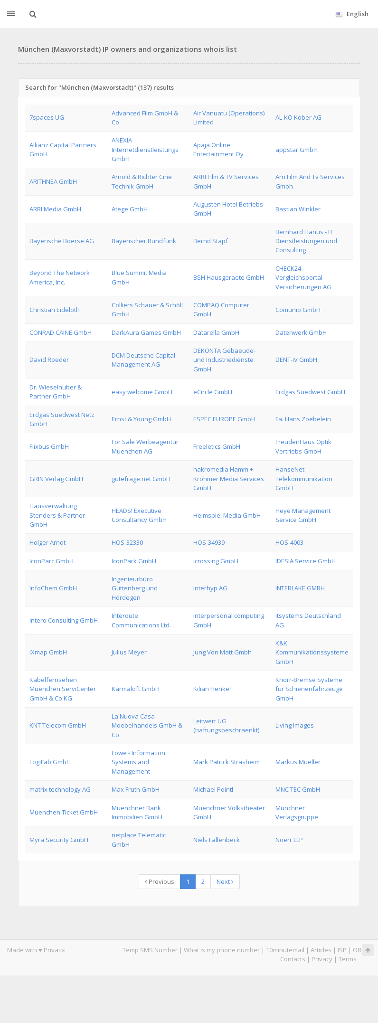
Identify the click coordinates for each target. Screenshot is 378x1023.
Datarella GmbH (216, 332)
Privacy (322, 959)
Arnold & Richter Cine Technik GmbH (142, 181)
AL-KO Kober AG (298, 117)
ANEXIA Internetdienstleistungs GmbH (145, 149)
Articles (321, 950)
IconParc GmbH (51, 561)
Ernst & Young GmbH (141, 419)
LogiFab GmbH (50, 762)
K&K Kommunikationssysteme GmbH (312, 652)
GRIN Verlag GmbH (56, 478)
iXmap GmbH (48, 652)
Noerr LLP (289, 839)
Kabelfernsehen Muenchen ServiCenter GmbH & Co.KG (62, 688)
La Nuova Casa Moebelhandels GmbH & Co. (147, 725)
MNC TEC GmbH (297, 789)
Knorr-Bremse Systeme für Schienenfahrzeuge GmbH (309, 688)
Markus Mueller (298, 762)
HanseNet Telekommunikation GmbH (303, 478)
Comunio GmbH (298, 309)
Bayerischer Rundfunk (144, 241)
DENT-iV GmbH (296, 359)
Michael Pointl (213, 789)
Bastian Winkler (298, 209)
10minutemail (285, 950)
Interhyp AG (210, 588)
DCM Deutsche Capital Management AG (143, 360)
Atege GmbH (130, 209)
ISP (342, 950)
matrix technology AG (60, 789)
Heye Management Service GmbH (303, 515)
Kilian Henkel (212, 688)
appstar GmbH (296, 149)
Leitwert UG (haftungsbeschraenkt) (226, 725)
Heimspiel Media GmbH (227, 515)
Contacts (292, 959)
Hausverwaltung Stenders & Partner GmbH (57, 515)
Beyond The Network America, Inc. (59, 277)
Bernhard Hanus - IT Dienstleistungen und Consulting (306, 241)
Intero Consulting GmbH (63, 620)
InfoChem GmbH (53, 588)
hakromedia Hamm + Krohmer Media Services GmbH (228, 478)
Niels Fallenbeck (216, 839)
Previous (159, 881)
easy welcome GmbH (142, 392)
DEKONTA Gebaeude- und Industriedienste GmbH (224, 359)
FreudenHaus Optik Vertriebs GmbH (303, 446)
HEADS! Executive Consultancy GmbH (139, 515)
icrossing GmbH (215, 561)
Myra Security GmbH (58, 839)
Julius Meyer (129, 652)
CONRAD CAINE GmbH (60, 332)
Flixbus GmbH (49, 446)
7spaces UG (46, 117)
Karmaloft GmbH (136, 688)
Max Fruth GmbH (136, 789)
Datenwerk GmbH (301, 332)
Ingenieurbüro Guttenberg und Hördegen (135, 588)
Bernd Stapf (210, 241)
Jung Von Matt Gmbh (222, 652)
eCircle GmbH (212, 392)
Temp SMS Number (150, 950)
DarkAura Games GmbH (146, 332)
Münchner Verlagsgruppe (296, 812)
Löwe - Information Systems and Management (138, 762)
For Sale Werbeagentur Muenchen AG (145, 446)
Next (225, 881)
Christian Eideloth (54, 309)
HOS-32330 (127, 542)
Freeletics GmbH (216, 446)
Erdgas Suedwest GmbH (310, 392)
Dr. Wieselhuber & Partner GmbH (55, 391)
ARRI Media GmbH (55, 209)
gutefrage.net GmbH (141, 478)
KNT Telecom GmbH (57, 725)
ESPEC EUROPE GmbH (224, 419)
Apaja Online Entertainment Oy (218, 149)
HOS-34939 (209, 542)
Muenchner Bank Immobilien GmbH (137, 812)
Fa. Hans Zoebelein (303, 419)
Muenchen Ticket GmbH (63, 812)
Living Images (294, 725)
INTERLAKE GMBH (300, 588)
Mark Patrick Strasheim (226, 762)
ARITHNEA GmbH (53, 181)
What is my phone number (222, 950)
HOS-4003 (289, 542)
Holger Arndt (47, 542)
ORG (359, 950)
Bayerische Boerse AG (61, 241)
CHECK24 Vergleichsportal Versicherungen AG (303, 277)
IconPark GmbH (134, 561)
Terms (348, 959)
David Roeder (49, 359)
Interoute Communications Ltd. (141, 620)
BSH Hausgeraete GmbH (228, 277)
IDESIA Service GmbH (305, 561)
